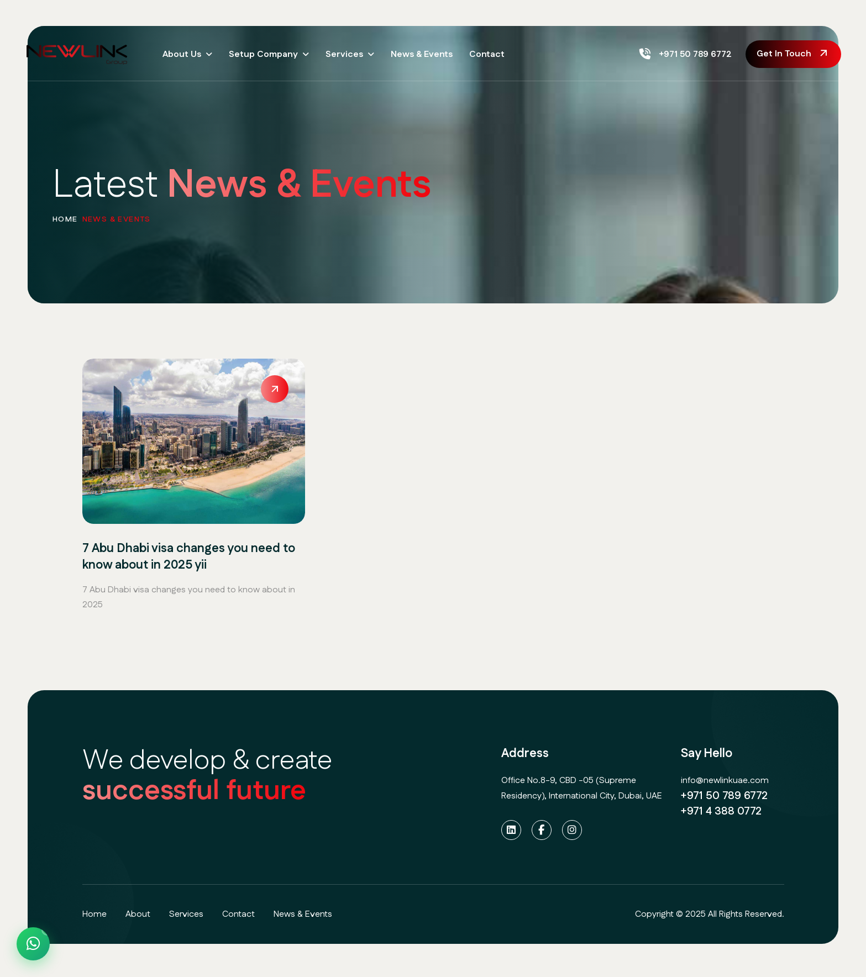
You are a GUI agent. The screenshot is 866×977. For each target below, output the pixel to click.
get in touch (784, 54)
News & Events (422, 54)
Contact (487, 54)
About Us (181, 54)
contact (238, 914)
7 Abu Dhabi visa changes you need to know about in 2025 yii (188, 558)
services (186, 914)
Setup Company (263, 54)
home (65, 224)
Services (344, 54)
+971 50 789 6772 (685, 54)
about (137, 914)
